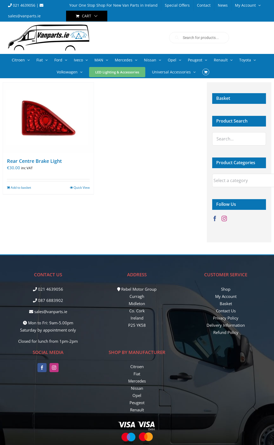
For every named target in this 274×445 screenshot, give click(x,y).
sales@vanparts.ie (48, 311)
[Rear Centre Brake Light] (48, 117)
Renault (137, 409)
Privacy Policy (225, 318)
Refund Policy (225, 332)
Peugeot (137, 402)
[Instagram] (224, 218)
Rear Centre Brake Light (34, 161)
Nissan (137, 388)
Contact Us (226, 310)
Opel (136, 395)
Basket (226, 303)
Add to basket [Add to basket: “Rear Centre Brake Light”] (21, 187)
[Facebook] (215, 218)
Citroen (137, 366)
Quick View (82, 187)
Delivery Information (226, 325)
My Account (226, 296)
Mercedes (137, 381)
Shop (225, 289)
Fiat (137, 373)
